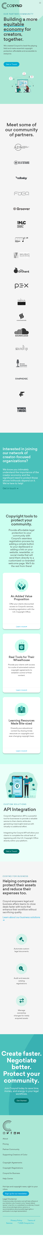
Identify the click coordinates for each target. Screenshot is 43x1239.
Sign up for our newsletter (16, 1193)
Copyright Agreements (12, 1162)
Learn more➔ (21, 626)
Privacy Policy (16, 1220)
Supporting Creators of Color (15, 1154)
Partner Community (11, 1149)
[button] (40, 3)
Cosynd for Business (11, 1173)
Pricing (6, 1144)
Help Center (8, 1178)
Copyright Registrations (13, 1168)
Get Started (21, 1100)
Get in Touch (11, 64)
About (5, 1139)
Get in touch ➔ (10, 488)
